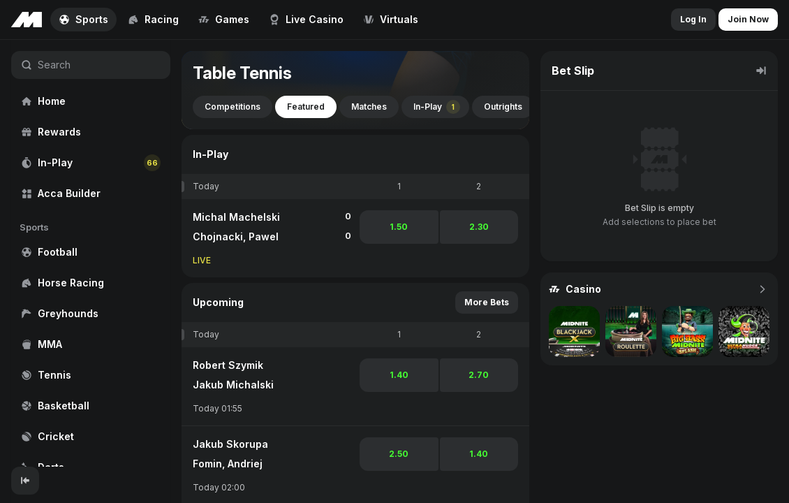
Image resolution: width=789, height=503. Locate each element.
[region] (90, 253)
